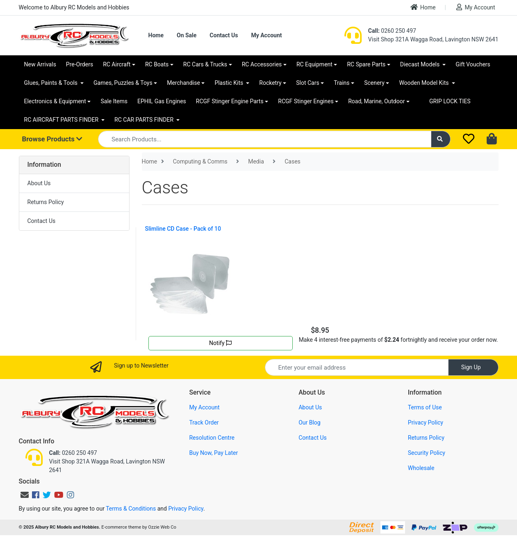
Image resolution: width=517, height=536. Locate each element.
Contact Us (224, 35)
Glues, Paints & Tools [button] (51, 82)
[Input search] (264, 139)
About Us (39, 183)
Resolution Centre (211, 437)
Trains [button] (341, 82)
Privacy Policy (425, 422)
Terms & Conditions (131, 508)
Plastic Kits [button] (229, 82)
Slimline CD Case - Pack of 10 (183, 228)
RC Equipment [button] (314, 64)
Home (423, 7)
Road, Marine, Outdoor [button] (376, 101)
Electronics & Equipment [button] (55, 101)
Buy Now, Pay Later (213, 453)
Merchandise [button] (183, 82)
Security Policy (426, 453)
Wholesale (421, 468)
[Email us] (24, 495)
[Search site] (441, 139)
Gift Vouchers (473, 64)
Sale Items (114, 101)
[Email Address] (357, 367)
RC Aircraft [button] (116, 64)
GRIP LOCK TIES (450, 101)
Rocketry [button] (270, 82)
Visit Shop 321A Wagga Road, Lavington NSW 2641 (433, 39)
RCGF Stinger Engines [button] (305, 101)
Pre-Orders (79, 64)
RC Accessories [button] (262, 64)
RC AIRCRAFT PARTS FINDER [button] (62, 119)
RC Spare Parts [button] (366, 64)
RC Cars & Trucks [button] (205, 64)
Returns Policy (45, 202)
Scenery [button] (374, 82)
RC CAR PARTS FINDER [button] (144, 119)
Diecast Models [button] (420, 64)
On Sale (186, 35)
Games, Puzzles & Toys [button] (123, 82)
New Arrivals (40, 64)
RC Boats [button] (157, 64)
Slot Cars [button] (307, 82)
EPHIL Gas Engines (161, 101)
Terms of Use (425, 407)
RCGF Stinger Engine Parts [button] (230, 101)
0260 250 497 (392, 30)
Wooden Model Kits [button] (424, 82)
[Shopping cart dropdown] (493, 139)
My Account (475, 7)
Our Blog (309, 422)
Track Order (204, 422)
